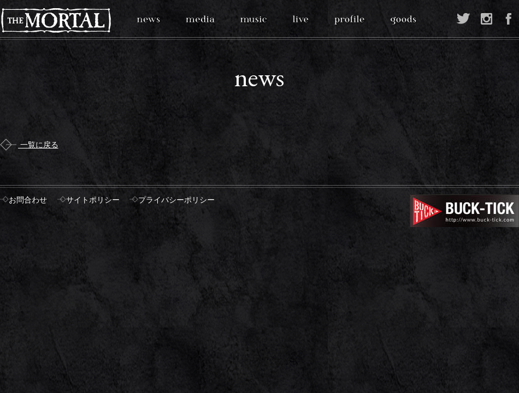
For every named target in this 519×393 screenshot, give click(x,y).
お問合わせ (28, 200)
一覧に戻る (29, 145)
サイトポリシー (93, 200)
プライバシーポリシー (176, 200)
